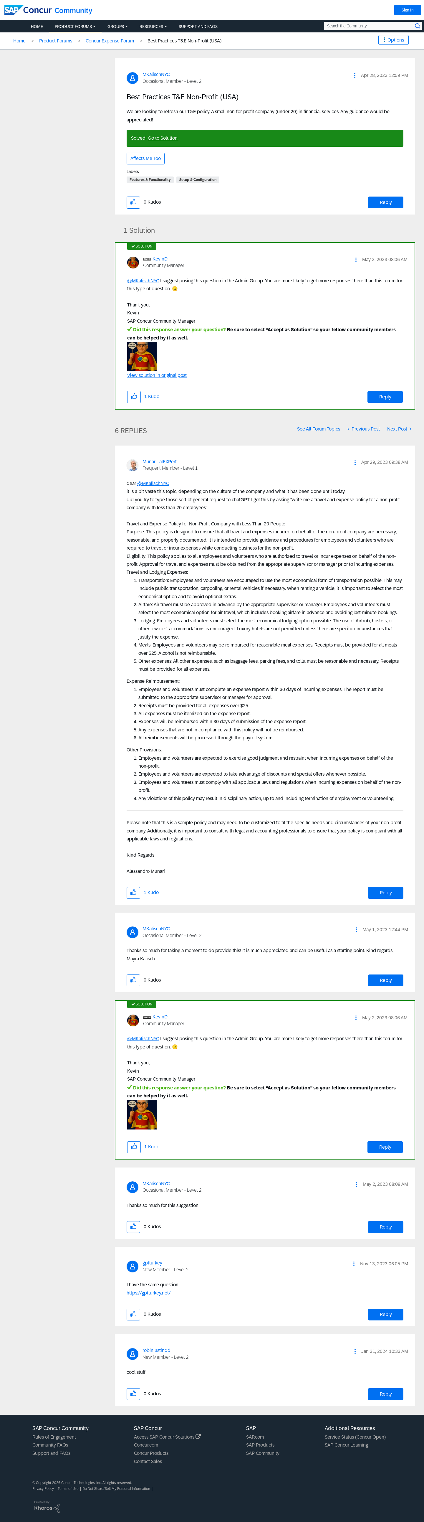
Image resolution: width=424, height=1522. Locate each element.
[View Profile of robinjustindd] (156, 1350)
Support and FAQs (51, 1453)
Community (73, 10)
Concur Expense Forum (110, 40)
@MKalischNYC (143, 280)
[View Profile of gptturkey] (152, 1262)
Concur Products (151, 1453)
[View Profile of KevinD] (160, 258)
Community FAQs (50, 1444)
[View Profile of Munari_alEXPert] (160, 461)
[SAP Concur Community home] (28, 10)
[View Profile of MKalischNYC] (156, 74)
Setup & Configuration (197, 180)
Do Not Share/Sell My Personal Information (116, 1489)
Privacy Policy (43, 1489)
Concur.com (146, 1444)
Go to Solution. (163, 138)
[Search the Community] (373, 26)
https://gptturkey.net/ (148, 1292)
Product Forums (55, 40)
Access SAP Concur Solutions (167, 1436)
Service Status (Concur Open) (355, 1436)
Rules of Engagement (54, 1436)
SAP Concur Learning (346, 1444)
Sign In (408, 10)
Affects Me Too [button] (145, 158)
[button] (355, 75)
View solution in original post (157, 375)
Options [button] (395, 39)
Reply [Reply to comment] (385, 396)
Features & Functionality (150, 180)
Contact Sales (148, 1461)
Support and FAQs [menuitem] (198, 26)
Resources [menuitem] (151, 26)
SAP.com (255, 1436)
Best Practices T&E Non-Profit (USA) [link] (184, 40)
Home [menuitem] (37, 26)
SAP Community (262, 1453)
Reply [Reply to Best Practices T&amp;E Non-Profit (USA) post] (386, 202)
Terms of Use (68, 1489)
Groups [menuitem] (115, 26)
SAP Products (260, 1444)
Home (19, 40)
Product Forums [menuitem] (73, 26)
